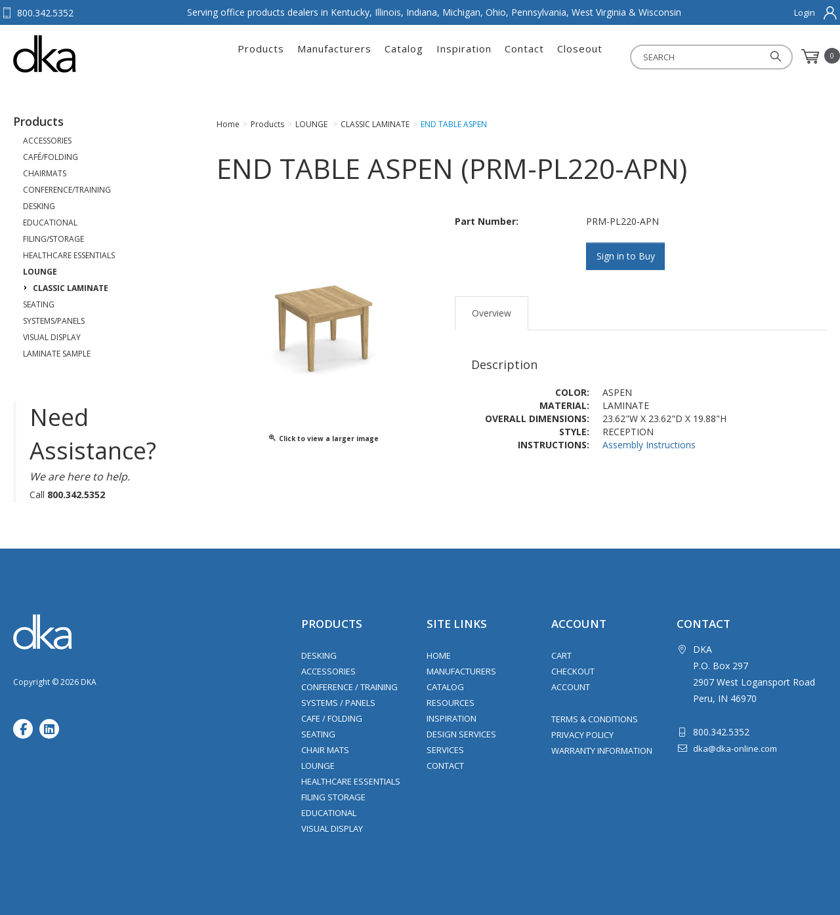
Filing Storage (333, 797)
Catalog (404, 56)
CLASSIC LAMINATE (70, 288)
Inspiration (464, 56)
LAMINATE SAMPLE (57, 353)
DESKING (39, 206)
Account (570, 687)
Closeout (579, 56)
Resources (450, 703)
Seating (318, 734)
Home (439, 655)
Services (445, 750)
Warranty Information (601, 750)
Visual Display (332, 828)
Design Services (461, 734)
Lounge (318, 765)
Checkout (573, 671)
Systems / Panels (338, 703)
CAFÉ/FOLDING (50, 157)
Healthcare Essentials (350, 781)
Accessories (328, 671)
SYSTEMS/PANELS (54, 320)
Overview (491, 313)
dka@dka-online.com (735, 748)
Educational (328, 813)
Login (804, 12)
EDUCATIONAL (50, 222)
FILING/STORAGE (53, 238)
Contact (524, 56)
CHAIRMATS (44, 173)
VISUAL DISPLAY (52, 337)
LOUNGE (40, 271)
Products (261, 56)
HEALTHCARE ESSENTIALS (69, 255)
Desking (319, 655)
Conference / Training (349, 687)
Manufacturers (334, 56)
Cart (561, 655)
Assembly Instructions (649, 444)
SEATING (38, 304)
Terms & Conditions (594, 719)
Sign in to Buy (626, 256)
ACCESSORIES (47, 140)
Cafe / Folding (331, 718)
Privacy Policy (582, 735)
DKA (77, 54)
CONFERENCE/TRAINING (67, 189)
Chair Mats (325, 750)
